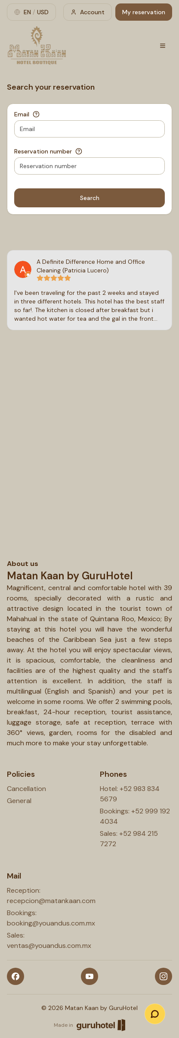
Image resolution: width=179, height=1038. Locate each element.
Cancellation (26, 788)
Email (21, 114)
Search (89, 198)
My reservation (143, 12)
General (19, 800)
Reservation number (43, 151)
